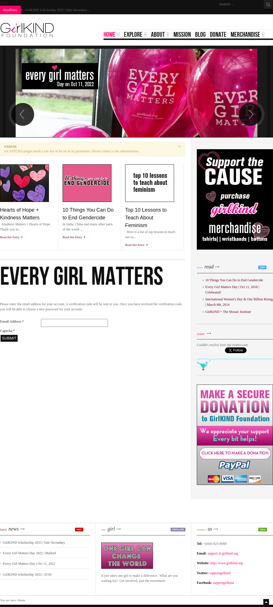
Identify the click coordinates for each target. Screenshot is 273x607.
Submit (9, 338)
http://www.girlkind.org (226, 563)
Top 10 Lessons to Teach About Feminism (146, 217)
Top (266, 602)
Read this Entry (10, 237)
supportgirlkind (220, 573)
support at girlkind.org (223, 553)
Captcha (7, 331)
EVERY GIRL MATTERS (81, 276)
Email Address (12, 321)
